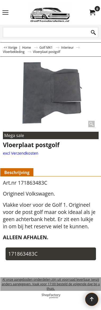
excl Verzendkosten (20, 153)
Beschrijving (16, 172)
